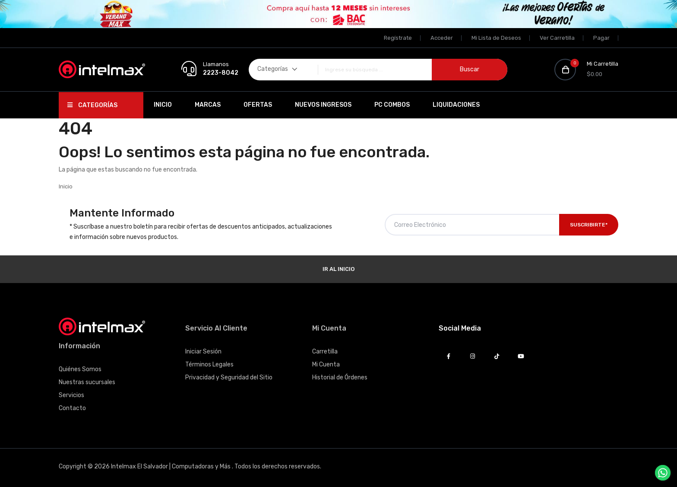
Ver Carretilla (557, 38)
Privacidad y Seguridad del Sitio (228, 377)
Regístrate (398, 38)
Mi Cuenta (326, 364)
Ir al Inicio (338, 269)
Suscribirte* (588, 225)
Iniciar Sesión (203, 351)
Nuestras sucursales (87, 382)
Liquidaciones (456, 104)
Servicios (71, 395)
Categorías (92, 105)
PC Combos (392, 104)
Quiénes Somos (80, 369)
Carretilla (325, 351)
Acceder (441, 38)
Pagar (601, 38)
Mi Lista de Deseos (496, 38)
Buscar (469, 69)
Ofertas (258, 104)
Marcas (208, 104)
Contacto (72, 408)
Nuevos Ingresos (323, 104)
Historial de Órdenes (339, 377)
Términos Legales (209, 364)
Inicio (163, 104)
